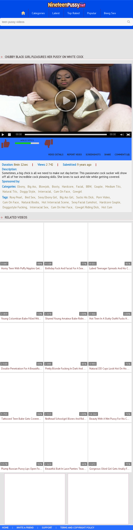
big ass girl (66, 197)
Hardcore (67, 186)
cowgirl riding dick (87, 207)
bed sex (30, 197)
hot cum (107, 207)
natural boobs (30, 202)
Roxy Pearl (16, 197)
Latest (56, 13)
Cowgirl (77, 191)
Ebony (21, 186)
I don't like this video (48, 143)
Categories (38, 13)
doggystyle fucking (15, 207)
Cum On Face (62, 191)
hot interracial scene (55, 202)
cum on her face (61, 207)
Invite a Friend (25, 527)
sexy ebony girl (47, 197)
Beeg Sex (110, 13)
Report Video (74, 154)
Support (47, 527)
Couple (98, 186)
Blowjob (44, 186)
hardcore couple (110, 202)
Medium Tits (113, 186)
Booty (55, 186)
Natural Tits (10, 191)
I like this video (5, 143)
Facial (79, 186)
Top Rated (73, 13)
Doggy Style (27, 191)
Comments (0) (122, 154)
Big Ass (32, 186)
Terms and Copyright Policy (77, 527)
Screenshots (93, 154)
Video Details (55, 154)
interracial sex (39, 207)
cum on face (11, 202)
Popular (91, 13)
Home (5, 527)
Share (107, 154)
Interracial (44, 191)
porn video (103, 197)
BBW (88, 186)
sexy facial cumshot (84, 202)
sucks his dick (85, 197)
